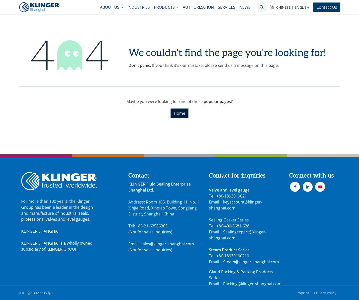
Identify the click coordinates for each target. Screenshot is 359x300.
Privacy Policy (325, 293)
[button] (262, 7)
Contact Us (326, 7)
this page (269, 65)
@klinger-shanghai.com (259, 284)
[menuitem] (111, 7)
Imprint (303, 293)
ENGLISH (302, 7)
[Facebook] (295, 187)
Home (179, 113)
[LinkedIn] (308, 187)
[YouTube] (320, 187)
